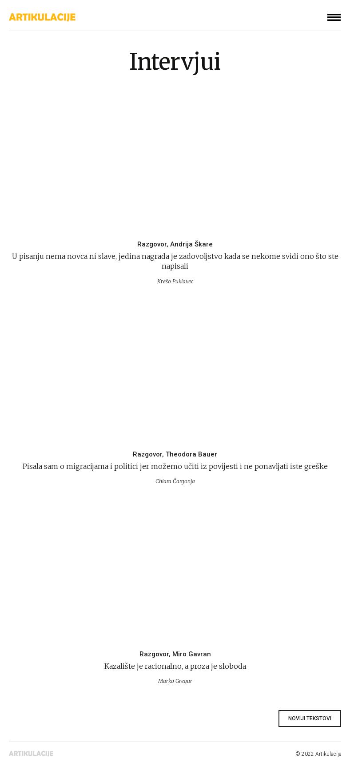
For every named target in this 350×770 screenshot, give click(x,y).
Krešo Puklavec (175, 281)
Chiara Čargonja (175, 481)
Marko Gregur (175, 681)
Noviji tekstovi (309, 718)
